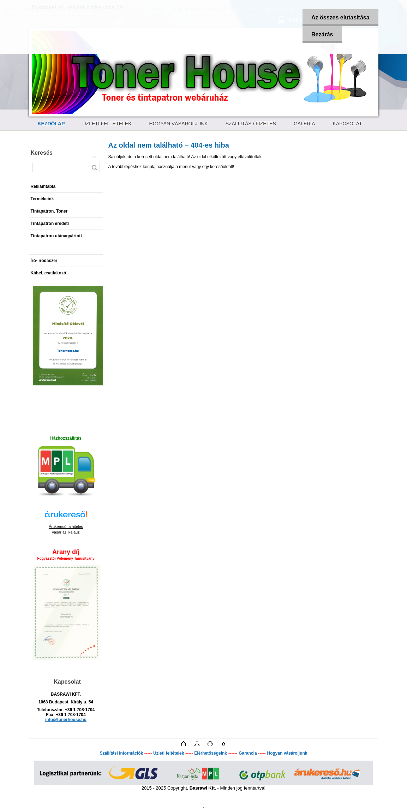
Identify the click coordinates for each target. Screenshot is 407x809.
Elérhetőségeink (210, 753)
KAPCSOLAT (347, 123)
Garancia (248, 753)
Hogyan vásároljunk (287, 753)
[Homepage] (51, 124)
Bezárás (322, 34)
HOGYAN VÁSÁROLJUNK (178, 123)
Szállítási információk (121, 753)
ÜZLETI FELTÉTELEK (107, 123)
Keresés (42, 153)
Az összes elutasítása (340, 17)
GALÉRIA (304, 123)
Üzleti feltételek (168, 753)
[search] (94, 167)
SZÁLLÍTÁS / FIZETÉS (251, 123)
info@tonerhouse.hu (65, 719)
